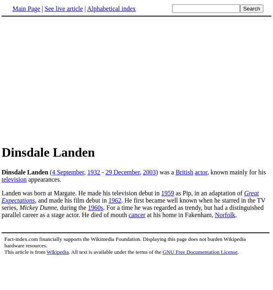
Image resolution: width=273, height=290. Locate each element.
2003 (149, 172)
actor (201, 172)
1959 (167, 193)
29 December (122, 172)
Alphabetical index (111, 8)
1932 (93, 172)
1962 (115, 200)
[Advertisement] (136, 80)
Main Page (26, 8)
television (14, 179)
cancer (137, 214)
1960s (95, 207)
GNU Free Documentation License (199, 252)
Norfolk (225, 214)
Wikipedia (58, 252)
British (184, 172)
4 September (68, 172)
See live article (64, 8)
